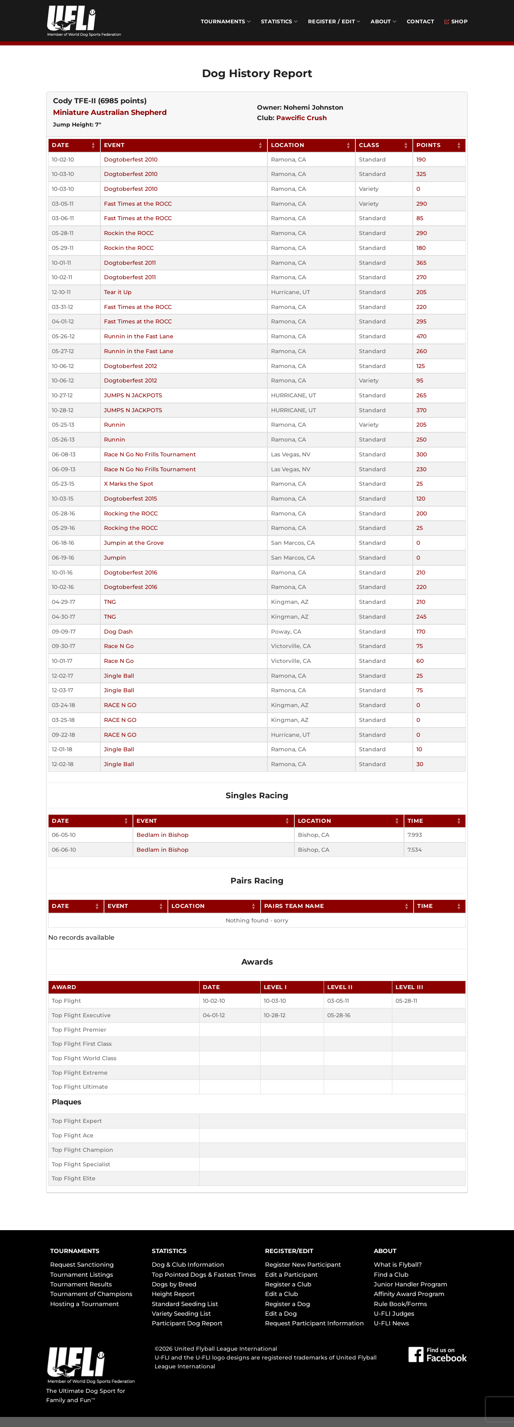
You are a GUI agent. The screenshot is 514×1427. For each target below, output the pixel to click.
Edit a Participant (291, 1274)
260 (421, 351)
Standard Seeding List (185, 1304)
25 (419, 483)
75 (419, 646)
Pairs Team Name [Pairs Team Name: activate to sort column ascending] (294, 906)
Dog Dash (118, 631)
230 (421, 469)
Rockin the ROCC (129, 233)
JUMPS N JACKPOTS (133, 395)
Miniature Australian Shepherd (110, 112)
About (383, 21)
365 (421, 262)
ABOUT (385, 1251)
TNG (110, 601)
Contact (420, 21)
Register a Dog (287, 1304)
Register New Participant (303, 1264)
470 (421, 336)
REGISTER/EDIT (289, 1251)
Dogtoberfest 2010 (130, 159)
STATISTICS (169, 1251)
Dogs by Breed (174, 1284)
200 (421, 513)
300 (421, 454)
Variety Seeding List (181, 1313)
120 (420, 498)
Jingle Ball (119, 675)
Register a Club (288, 1284)
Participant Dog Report (187, 1323)
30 (419, 764)
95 (419, 380)
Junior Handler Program (410, 1284)
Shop (456, 21)
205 (421, 292)
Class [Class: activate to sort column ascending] (369, 145)
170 (420, 631)
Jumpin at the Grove (134, 542)
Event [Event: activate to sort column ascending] (114, 145)
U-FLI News (391, 1323)
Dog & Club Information (188, 1264)
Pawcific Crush (301, 118)
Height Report (173, 1294)
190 (421, 159)
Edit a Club (281, 1294)
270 (421, 277)
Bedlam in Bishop (163, 834)
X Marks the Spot (128, 483)
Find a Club (391, 1274)
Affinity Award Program (409, 1294)
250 (421, 439)
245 (421, 616)
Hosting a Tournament (84, 1304)
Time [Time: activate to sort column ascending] (415, 820)
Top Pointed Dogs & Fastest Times (204, 1274)
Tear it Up (118, 292)
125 (420, 366)
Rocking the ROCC (131, 513)
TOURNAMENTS (75, 1251)
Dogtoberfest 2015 (130, 498)
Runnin (114, 424)
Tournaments (226, 21)
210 (420, 572)
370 (421, 410)
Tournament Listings (81, 1274)
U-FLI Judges (394, 1313)
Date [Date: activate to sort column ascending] (60, 145)
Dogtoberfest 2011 (130, 262)
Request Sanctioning (82, 1264)
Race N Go (119, 646)
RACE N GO (120, 705)
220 (421, 307)
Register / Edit (334, 21)
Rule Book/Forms (400, 1304)
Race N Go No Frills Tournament (150, 454)
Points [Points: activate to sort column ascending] (428, 145)
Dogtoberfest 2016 (130, 572)
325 (421, 174)
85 (419, 218)
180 (421, 247)
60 (420, 660)
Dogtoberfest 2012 (130, 366)
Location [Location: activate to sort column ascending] (287, 145)
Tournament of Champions (91, 1294)
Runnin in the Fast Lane (138, 336)
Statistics (279, 21)
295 (421, 321)
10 (419, 749)
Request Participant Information (314, 1323)
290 (421, 203)
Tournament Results (81, 1284)
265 (421, 395)
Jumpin (115, 557)
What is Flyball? (398, 1264)
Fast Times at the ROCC (138, 203)
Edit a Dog (281, 1313)
